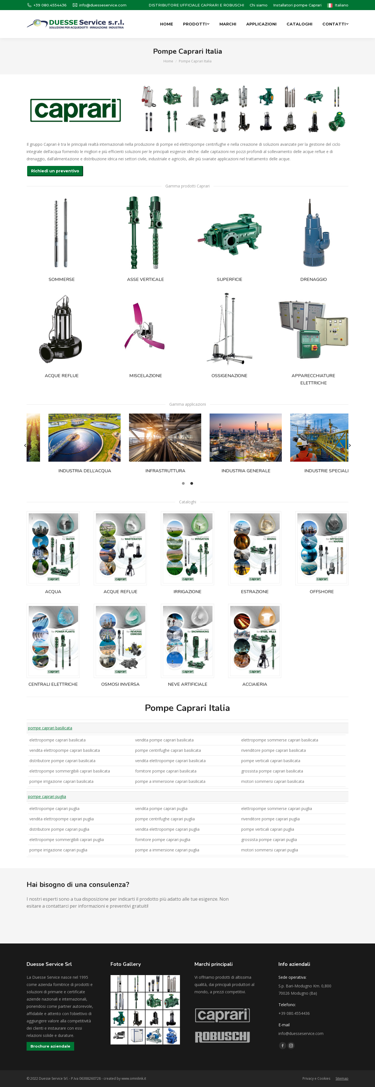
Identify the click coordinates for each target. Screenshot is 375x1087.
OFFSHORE (322, 592)
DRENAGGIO (313, 279)
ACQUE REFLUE (62, 376)
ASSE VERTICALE (145, 279)
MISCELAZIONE (145, 376)
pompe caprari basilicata (50, 728)
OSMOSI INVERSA (120, 684)
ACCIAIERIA (254, 684)
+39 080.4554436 (47, 5)
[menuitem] (259, 5)
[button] (25, 445)
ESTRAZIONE (255, 592)
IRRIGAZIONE (187, 592)
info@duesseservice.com (99, 5)
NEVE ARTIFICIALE (187, 684)
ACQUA (53, 592)
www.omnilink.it (133, 1078)
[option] (67, 445)
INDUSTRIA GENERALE (228, 471)
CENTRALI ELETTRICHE (53, 684)
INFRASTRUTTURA (148, 471)
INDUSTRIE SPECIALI (309, 471)
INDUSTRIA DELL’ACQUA (67, 471)
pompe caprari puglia (47, 796)
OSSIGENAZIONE (229, 376)
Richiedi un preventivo (55, 170)
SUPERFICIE (229, 279)
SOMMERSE (62, 279)
